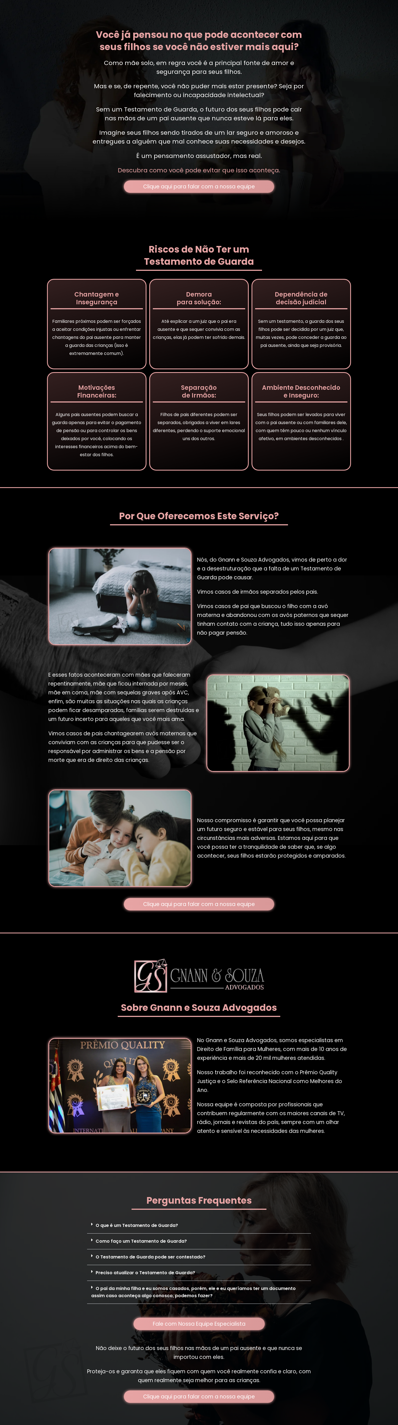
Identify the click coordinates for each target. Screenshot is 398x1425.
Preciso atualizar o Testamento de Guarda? (145, 1273)
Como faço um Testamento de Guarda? (141, 1241)
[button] (199, 1226)
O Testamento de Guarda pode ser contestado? (150, 1257)
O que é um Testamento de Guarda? (137, 1225)
